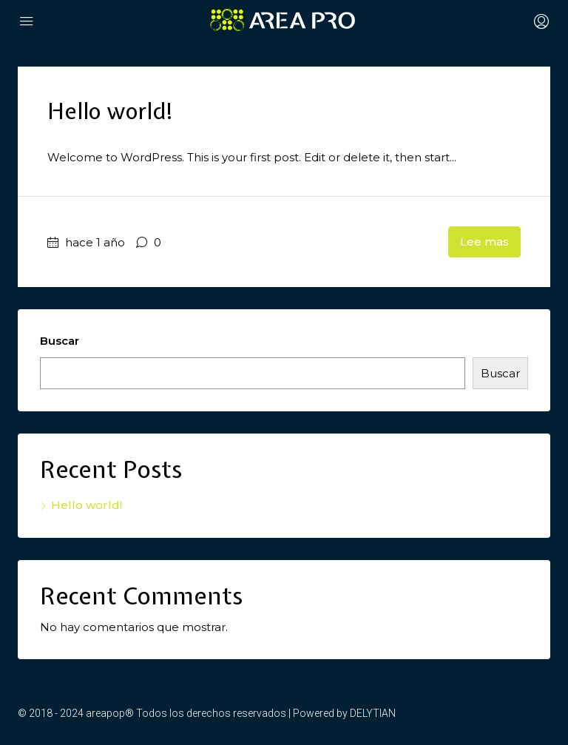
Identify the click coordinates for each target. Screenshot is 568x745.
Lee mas (484, 242)
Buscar (59, 341)
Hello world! (111, 111)
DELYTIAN (373, 713)
